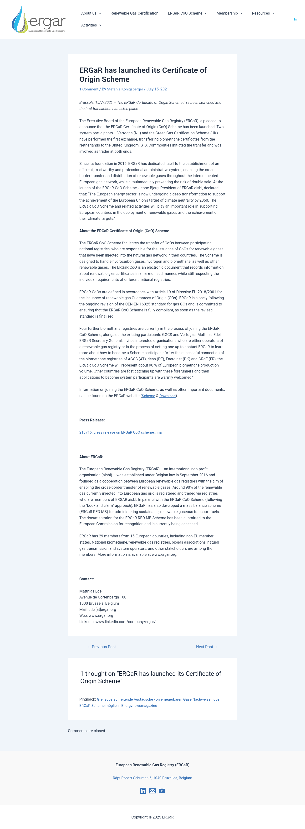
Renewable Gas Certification (131, 13)
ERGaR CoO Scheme (182, 13)
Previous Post (102, 647)
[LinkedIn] (295, 19)
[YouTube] (162, 790)
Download (168, 395)
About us (90, 13)
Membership (223, 13)
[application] (98, 13)
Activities (90, 25)
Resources (255, 13)
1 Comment (89, 89)
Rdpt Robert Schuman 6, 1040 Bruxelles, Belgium (152, 777)
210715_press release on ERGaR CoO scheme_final (122, 432)
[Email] (152, 790)
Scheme (149, 395)
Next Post (206, 647)
